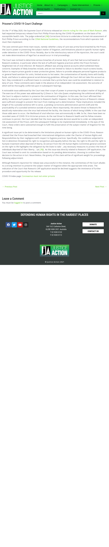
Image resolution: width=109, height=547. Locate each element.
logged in (18, 202)
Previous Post (9, 186)
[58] (47, 36)
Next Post (101, 186)
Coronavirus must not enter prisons (38, 176)
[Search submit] (103, 13)
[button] (49, 5)
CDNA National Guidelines (46, 39)
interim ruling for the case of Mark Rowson (82, 30)
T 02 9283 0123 (56, 232)
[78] (41, 149)
